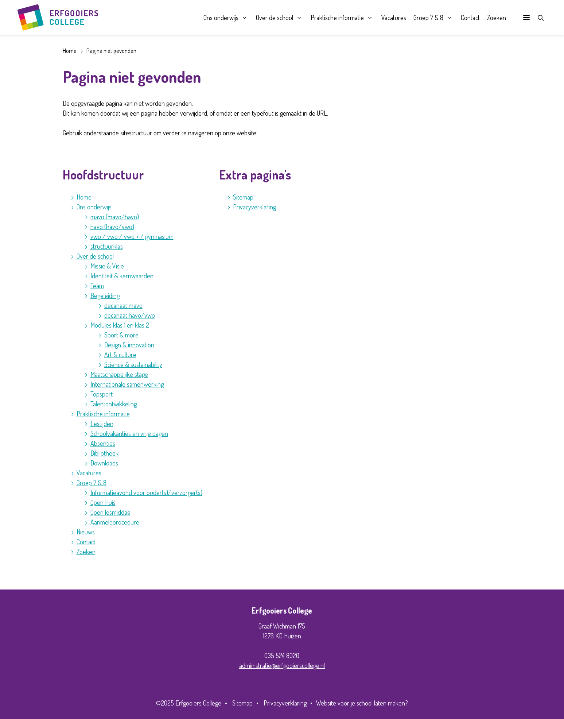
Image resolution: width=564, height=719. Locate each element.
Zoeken (496, 17)
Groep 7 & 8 (428, 17)
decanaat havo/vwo (129, 315)
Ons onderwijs (220, 17)
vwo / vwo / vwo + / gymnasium (132, 236)
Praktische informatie (336, 17)
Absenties (102, 443)
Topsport (101, 394)
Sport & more (121, 335)
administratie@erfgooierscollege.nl (282, 665)
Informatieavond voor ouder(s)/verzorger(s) (146, 492)
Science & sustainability (133, 364)
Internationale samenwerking (127, 384)
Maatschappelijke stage (119, 374)
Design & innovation (129, 345)
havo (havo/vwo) (112, 227)
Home (70, 50)
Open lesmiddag (110, 512)
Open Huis (103, 502)
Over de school (274, 17)
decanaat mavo (123, 305)
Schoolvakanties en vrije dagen (129, 433)
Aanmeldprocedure (114, 522)
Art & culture (120, 355)
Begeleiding (105, 295)
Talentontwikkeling (113, 404)
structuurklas (106, 246)
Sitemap (243, 197)
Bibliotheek (104, 453)
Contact (469, 17)
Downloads (104, 463)
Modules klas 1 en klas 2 (119, 325)
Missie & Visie (107, 266)
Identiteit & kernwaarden (121, 276)
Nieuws (86, 532)
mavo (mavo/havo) (114, 217)
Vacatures (393, 17)
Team (97, 286)
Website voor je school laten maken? (362, 703)
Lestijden (101, 424)
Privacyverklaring (254, 207)
